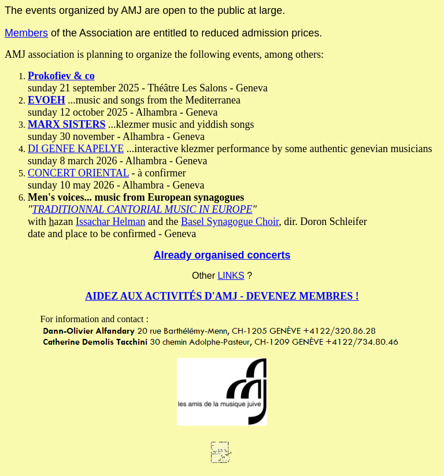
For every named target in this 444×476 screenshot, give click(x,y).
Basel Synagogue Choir (230, 221)
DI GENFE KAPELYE (76, 148)
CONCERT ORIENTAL (78, 173)
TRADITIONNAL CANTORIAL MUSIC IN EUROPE (142, 209)
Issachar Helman (110, 221)
